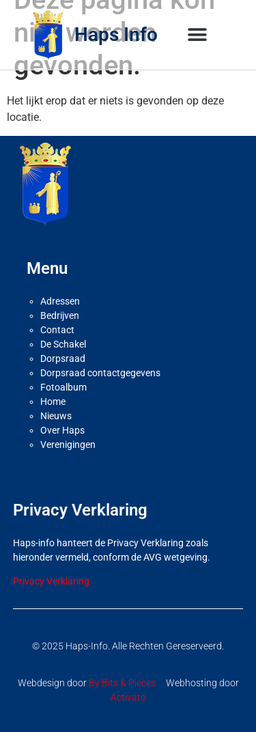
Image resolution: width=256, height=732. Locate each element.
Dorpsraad (62, 358)
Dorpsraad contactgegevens (100, 372)
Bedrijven (59, 315)
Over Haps (62, 430)
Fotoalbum (63, 387)
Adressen (60, 301)
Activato (128, 697)
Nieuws (56, 415)
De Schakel (63, 344)
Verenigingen (68, 444)
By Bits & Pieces (122, 682)
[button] (197, 35)
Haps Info (116, 34)
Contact (57, 329)
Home (53, 401)
